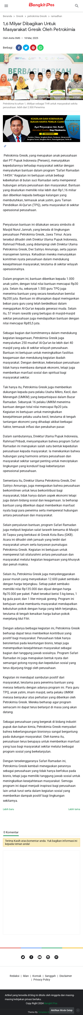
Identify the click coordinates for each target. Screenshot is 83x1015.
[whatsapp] (40, 48)
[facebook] (19, 48)
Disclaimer (65, 975)
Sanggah (50, 975)
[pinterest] (33, 48)
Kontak (36, 975)
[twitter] (26, 48)
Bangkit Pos (50, 1003)
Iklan (26, 975)
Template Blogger (46, 1012)
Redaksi (14, 975)
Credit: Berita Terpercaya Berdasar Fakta (60, 97)
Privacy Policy (41, 979)
